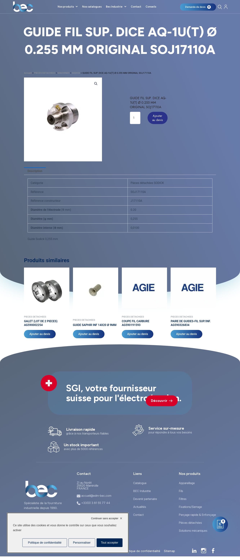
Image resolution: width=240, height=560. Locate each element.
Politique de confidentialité (142, 551)
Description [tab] (34, 171)
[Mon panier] (198, 7)
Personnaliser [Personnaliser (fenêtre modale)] (82, 542)
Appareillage (187, 483)
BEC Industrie (142, 491)
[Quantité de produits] (135, 118)
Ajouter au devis (157, 118)
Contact (136, 6)
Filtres (182, 499)
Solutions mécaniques (193, 530)
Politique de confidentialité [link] (44, 542)
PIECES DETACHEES (44, 73)
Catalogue (139, 483)
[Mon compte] (225, 7)
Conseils (151, 6)
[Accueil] (23, 6)
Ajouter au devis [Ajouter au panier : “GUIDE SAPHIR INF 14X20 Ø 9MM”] (88, 334)
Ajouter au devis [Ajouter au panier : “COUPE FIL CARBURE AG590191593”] (137, 334)
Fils (181, 491)
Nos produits (66, 6)
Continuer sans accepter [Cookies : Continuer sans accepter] (104, 518)
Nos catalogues (92, 6)
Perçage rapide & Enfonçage (197, 515)
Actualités (139, 507)
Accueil (28, 73)
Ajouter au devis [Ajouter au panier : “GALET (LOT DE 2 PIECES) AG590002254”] (39, 334)
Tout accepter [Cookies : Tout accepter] (109, 542)
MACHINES (64, 73)
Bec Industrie (114, 6)
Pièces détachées (190, 522)
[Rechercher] (219, 7)
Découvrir (161, 401)
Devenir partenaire (145, 499)
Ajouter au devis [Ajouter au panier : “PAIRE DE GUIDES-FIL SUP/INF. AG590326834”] (186, 334)
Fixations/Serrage (190, 507)
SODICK (76, 73)
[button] (96, 83)
